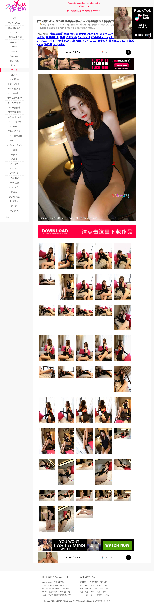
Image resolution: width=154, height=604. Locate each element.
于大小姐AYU (64, 40)
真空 (81, 592)
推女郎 (86, 601)
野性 (107, 25)
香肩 (49, 28)
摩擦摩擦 (88, 589)
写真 (92, 592)
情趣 (62, 28)
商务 (95, 589)
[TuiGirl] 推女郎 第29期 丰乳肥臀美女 (54, 585)
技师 (81, 589)
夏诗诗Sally (52, 37)
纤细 (44, 28)
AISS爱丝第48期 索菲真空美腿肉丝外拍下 (56, 595)
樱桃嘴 (67, 28)
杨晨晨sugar (71, 33)
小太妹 (106, 595)
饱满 (86, 592)
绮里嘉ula (71, 37)
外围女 (99, 585)
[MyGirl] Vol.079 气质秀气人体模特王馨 (55, 589)
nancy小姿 (49, 40)
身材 (104, 592)
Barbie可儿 (84, 37)
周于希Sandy (86, 33)
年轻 (92, 585)
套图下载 (83, 582)
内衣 (105, 585)
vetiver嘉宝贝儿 (99, 40)
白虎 (86, 585)
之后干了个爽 (93, 582)
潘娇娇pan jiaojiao (54, 44)
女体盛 (80, 28)
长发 (81, 585)
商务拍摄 (103, 582)
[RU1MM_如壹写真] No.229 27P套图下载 (56, 592)
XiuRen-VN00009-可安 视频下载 (53, 582)
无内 (112, 25)
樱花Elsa (91, 28)
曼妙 (92, 595)
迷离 (85, 28)
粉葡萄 (73, 28)
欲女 (81, 595)
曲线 (103, 25)
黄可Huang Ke (117, 40)
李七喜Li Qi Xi (80, 40)
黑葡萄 (99, 595)
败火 (107, 589)
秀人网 (83, 25)
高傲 (57, 28)
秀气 (53, 28)
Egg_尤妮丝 (101, 33)
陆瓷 (62, 37)
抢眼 (86, 595)
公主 (101, 589)
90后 (98, 592)
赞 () (43, 25)
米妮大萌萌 (56, 33)
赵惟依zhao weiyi (101, 37)
